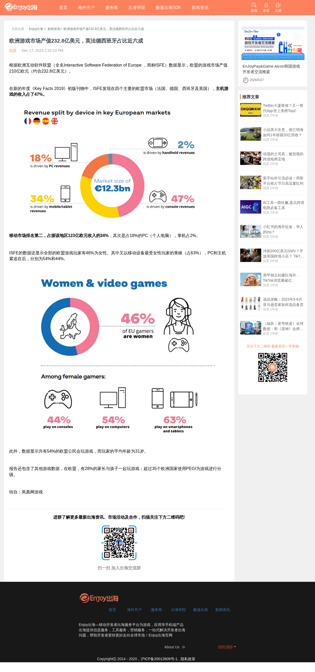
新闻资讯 (200, 7)
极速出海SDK (168, 7)
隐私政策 (188, 659)
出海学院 (136, 7)
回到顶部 (225, 647)
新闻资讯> (55, 29)
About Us (172, 647)
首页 (63, 7)
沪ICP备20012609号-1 (159, 659)
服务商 (111, 7)
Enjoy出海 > (37, 29)
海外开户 (86, 7)
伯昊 (266, 115)
